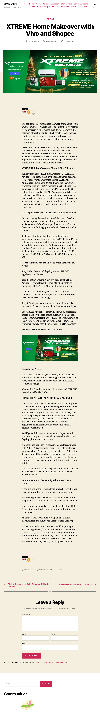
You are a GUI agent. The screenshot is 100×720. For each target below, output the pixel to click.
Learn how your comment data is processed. (52, 664)
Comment (26, 617)
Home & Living (42, 7)
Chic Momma (34, 42)
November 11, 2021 (52, 42)
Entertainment (66, 4)
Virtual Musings (12, 4)
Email (53, 636)
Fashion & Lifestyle (80, 4)
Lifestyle (50, 19)
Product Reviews (62, 7)
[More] (28, 113)
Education (55, 4)
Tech (80, 7)
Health (51, 7)
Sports (73, 7)
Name (24, 636)
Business (46, 4)
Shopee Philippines (31, 571)
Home (31, 4)
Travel (85, 7)
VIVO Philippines (45, 571)
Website (24, 646)
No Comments (70, 42)
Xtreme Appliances (58, 571)
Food (33, 7)
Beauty (38, 4)
